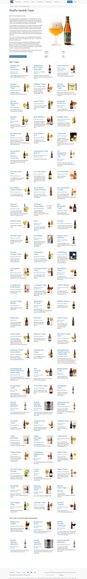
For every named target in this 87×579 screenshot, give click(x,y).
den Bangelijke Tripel (61, 206)
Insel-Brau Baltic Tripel (40, 269)
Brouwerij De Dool (16, 425)
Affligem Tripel (39, 84)
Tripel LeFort (62, 436)
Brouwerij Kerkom (39, 119)
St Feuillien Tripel (40, 386)
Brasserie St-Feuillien (40, 256)
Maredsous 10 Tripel (38, 302)
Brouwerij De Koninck (16, 192)
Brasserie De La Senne (40, 192)
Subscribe (61, 575)
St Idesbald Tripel (61, 387)
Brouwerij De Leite (63, 192)
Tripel (63, 53)
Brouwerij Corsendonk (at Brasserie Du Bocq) (14, 157)
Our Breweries (40, 1)
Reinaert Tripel (39, 334)
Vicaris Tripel (36, 470)
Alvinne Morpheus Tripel (14, 103)
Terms (23, 572)
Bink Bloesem (39, 117)
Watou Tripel (62, 469)
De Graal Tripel (63, 172)
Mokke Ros (14, 318)
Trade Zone (19, 1)
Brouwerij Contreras (63, 454)
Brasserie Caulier (39, 320)
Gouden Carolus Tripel (15, 253)
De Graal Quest (40, 172)
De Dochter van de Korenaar (65, 223)
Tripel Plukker (15, 452)
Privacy (18, 572)
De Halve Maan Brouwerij (18, 16)
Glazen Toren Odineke (62, 237)
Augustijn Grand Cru (61, 102)
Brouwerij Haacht (39, 425)
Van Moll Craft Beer (16, 473)
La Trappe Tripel (40, 285)
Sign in (75, 1)
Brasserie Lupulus (16, 305)
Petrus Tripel (62, 318)
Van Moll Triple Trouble (16, 470)
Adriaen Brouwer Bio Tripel (15, 86)
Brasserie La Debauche (17, 289)
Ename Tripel (15, 221)
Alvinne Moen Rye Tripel (61, 86)
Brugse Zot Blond (38, 523)
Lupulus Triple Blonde (15, 302)
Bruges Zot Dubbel (14, 523)
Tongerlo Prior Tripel (39, 422)
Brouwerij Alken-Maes (40, 86)
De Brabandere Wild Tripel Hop (62, 154)
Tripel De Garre (63, 421)
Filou (36, 221)
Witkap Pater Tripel (61, 487)
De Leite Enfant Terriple (63, 189)
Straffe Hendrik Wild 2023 (63, 403)
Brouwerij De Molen (39, 208)
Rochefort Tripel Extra (63, 335)
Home (11, 6)
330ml (63, 57)
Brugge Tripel (62, 117)
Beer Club (26, 1)
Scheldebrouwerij (39, 354)
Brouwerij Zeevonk (39, 505)
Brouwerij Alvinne (63, 90)
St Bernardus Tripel (15, 387)
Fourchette (38, 236)
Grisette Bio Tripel (38, 253)
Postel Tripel (15, 334)
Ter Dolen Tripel (14, 422)
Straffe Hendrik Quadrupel (61, 524)
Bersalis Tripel (13, 118)
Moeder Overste (63, 301)
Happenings (49, 1)
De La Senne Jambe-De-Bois (40, 189)
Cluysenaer (61, 133)
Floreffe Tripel (15, 236)
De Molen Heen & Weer (39, 205)
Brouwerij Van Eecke (16, 272)
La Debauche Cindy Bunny (15, 286)
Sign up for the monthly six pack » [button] (18, 56)
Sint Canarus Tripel (37, 371)
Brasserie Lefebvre (16, 238)
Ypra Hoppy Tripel (14, 503)
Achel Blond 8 (62, 66)
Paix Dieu (37, 318)
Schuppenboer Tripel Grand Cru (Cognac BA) (63, 352)
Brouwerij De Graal (39, 174)
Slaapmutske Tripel (62, 370)
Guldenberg (62, 252)
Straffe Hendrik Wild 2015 (14, 404)
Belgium (46, 53)
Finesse (60, 221)
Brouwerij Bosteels (16, 440)
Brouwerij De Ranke (63, 254)
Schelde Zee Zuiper (38, 351)
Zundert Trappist (60, 503)
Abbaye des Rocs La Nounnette (14, 68)
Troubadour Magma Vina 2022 (39, 454)
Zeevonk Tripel (39, 503)
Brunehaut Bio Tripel (15, 134)
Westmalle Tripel (14, 487)
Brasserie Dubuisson (39, 137)
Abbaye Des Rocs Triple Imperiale (38, 68)
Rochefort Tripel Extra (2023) (16, 351)
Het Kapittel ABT (15, 269)
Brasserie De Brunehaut (17, 137)
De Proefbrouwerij (63, 136)
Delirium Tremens (13, 205)
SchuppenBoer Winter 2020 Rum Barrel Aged (17, 371)
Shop (33, 1)
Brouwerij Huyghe (16, 208)
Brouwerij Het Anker (16, 256)
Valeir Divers (62, 452)
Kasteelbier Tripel (61, 269)
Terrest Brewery (15, 454)
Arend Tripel (38, 101)
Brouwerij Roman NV (16, 90)
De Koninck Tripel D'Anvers (16, 189)
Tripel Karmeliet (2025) (37, 438)
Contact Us (11, 572)
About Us (56, 1)
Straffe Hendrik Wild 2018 (37, 404)
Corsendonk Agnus (15, 152)
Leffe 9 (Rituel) (63, 285)
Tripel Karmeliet (14, 437)
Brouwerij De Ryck (39, 103)
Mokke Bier (14, 320)
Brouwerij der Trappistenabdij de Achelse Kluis (61, 69)
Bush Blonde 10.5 (39, 134)
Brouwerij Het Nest (63, 356)
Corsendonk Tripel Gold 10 (41, 152)
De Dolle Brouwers (16, 176)
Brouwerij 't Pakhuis (63, 210)
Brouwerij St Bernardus (64, 471)
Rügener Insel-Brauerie (40, 272)
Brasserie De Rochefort (64, 338)
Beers (16, 6)
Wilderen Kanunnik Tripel (37, 488)
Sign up (70, 1)
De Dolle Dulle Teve (15, 172)
